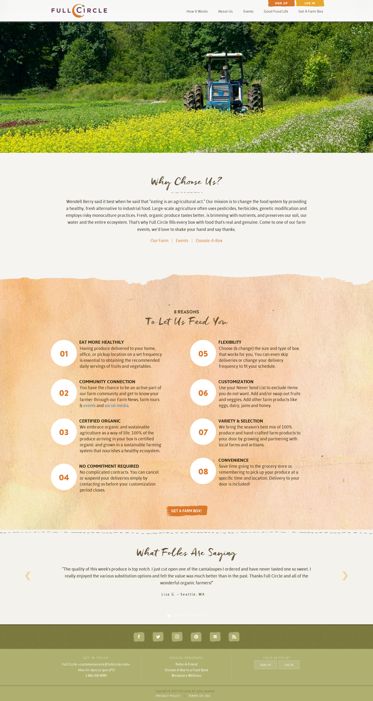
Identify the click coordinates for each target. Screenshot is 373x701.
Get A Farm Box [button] (311, 11)
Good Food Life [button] (276, 11)
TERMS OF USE (199, 696)
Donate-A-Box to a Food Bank (186, 670)
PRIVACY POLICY (168, 696)
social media (116, 405)
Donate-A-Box (209, 240)
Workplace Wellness (186, 675)
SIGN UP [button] (265, 664)
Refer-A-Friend (186, 664)
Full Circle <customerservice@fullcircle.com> (96, 664)
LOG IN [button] (289, 664)
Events (248, 11)
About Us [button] (225, 11)
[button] (28, 573)
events (89, 405)
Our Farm (159, 240)
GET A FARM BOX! (186, 510)
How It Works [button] (197, 11)
